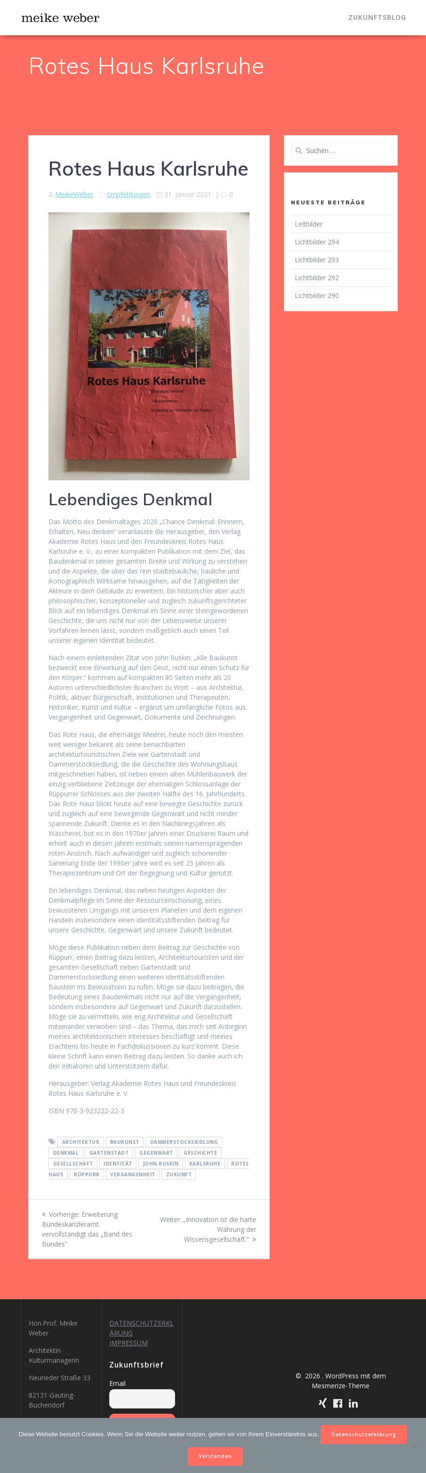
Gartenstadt (109, 1152)
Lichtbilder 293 (317, 259)
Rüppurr (87, 1174)
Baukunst (124, 1142)
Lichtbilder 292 (317, 277)
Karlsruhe (205, 1163)
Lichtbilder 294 (317, 241)
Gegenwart (156, 1152)
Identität (118, 1163)
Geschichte (200, 1152)
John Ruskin (161, 1163)
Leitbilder (308, 223)
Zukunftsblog (377, 17)
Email (117, 1383)
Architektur (81, 1142)
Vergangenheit (132, 1174)
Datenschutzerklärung (363, 1434)
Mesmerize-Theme (341, 1385)
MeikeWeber (74, 194)
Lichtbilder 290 (317, 295)
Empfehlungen (129, 194)
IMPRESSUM (128, 1342)
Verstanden (215, 1456)
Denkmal (66, 1152)
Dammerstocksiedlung (184, 1142)
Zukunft (179, 1174)
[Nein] (414, 1445)
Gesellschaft (73, 1163)
